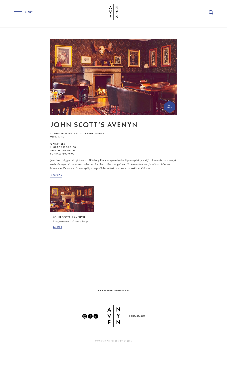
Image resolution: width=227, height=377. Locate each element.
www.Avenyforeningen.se (113, 290)
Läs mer (57, 227)
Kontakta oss (137, 316)
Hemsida (56, 175)
